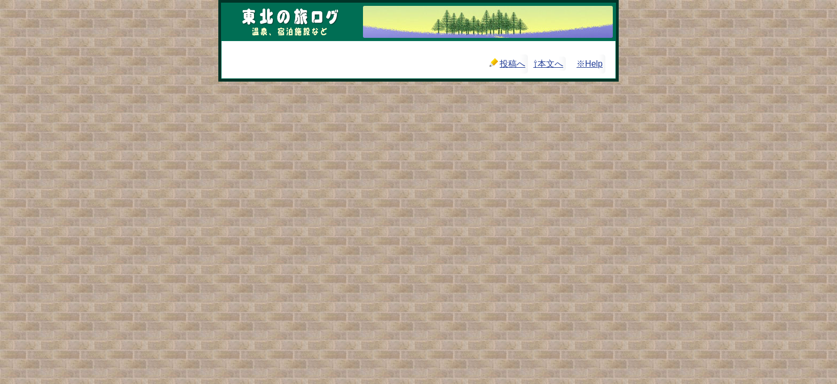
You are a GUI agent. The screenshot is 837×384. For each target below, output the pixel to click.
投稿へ (507, 63)
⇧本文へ (548, 63)
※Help (590, 63)
